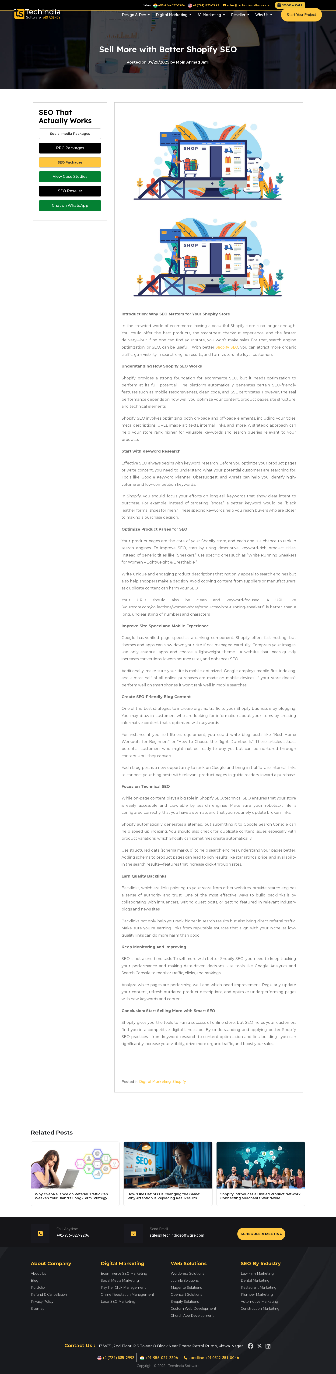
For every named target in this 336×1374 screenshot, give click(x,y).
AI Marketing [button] (209, 18)
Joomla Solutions (185, 1280)
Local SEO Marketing (118, 1301)
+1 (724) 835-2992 (203, 5)
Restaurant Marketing (258, 1287)
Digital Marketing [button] (172, 18)
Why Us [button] (262, 18)
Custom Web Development (193, 1308)
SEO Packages (70, 162)
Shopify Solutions (185, 1301)
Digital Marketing (155, 1081)
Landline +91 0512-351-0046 (211, 1357)
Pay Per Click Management (123, 1287)
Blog (34, 1280)
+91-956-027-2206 (169, 5)
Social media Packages (70, 134)
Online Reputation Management (127, 1294)
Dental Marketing (255, 1280)
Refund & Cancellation (49, 1294)
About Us (38, 1273)
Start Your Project (301, 18)
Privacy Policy (42, 1301)
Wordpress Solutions (187, 1273)
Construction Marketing (260, 1308)
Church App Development (192, 1315)
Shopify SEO (227, 347)
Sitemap (38, 1308)
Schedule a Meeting (261, 1233)
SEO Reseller (70, 191)
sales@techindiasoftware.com (247, 5)
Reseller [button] (238, 18)
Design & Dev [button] (134, 18)
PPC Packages (70, 148)
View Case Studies (70, 176)
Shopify (179, 1081)
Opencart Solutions (186, 1294)
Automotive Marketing (259, 1301)
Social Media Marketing (120, 1280)
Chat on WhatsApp (70, 205)
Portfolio (38, 1287)
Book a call (292, 5)
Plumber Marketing (257, 1294)
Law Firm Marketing (257, 1273)
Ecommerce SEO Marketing (124, 1273)
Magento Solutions (186, 1287)
